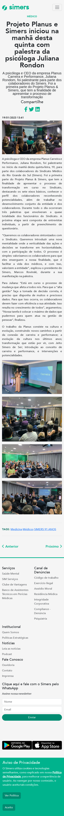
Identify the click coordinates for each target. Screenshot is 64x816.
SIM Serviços (10, 579)
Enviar (32, 717)
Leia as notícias (11, 649)
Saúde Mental (10, 574)
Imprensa (7, 676)
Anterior (10, 546)
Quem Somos (10, 632)
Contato (7, 670)
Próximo (54, 546)
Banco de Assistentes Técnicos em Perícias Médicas (15, 594)
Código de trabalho (46, 578)
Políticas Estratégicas (15, 638)
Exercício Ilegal (43, 583)
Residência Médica (45, 594)
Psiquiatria (40, 619)
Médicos (28, 529)
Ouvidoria (8, 665)
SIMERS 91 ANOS (45, 529)
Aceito (9, 807)
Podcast (7, 654)
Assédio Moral (43, 589)
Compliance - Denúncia (42, 611)
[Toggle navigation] (57, 7)
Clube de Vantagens (14, 584)
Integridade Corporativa (41, 602)
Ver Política (12, 795)
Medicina (16, 529)
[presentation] (28, 731)
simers (15, 7)
